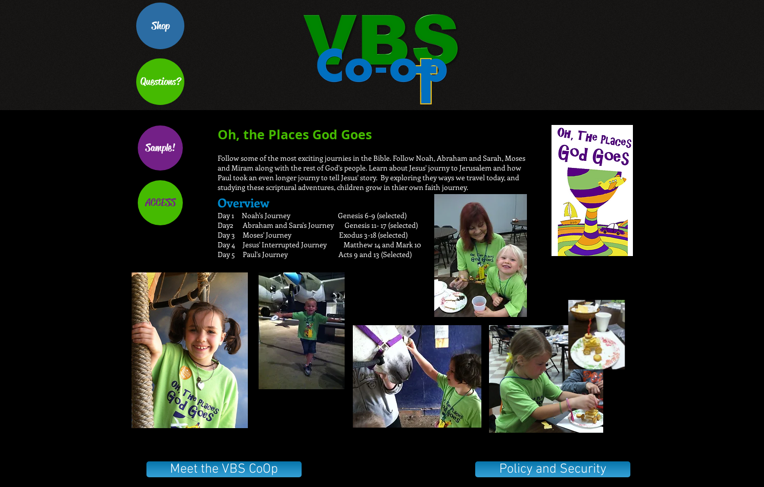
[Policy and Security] (552, 469)
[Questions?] (160, 81)
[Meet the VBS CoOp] (224, 469)
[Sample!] (160, 148)
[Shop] (160, 26)
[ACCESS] (160, 202)
